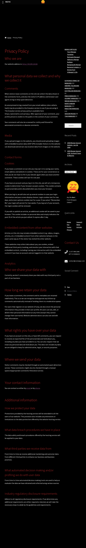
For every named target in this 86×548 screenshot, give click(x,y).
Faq (68, 225)
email (28, 388)
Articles (79, 227)
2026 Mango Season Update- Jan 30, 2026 (74, 145)
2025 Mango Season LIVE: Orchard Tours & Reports (74, 153)
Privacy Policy (72, 291)
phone (37, 388)
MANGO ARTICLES (71, 49)
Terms (69, 227)
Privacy (69, 230)
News (78, 225)
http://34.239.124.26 (30, 64)
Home (9, 38)
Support (79, 222)
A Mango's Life (72, 72)
